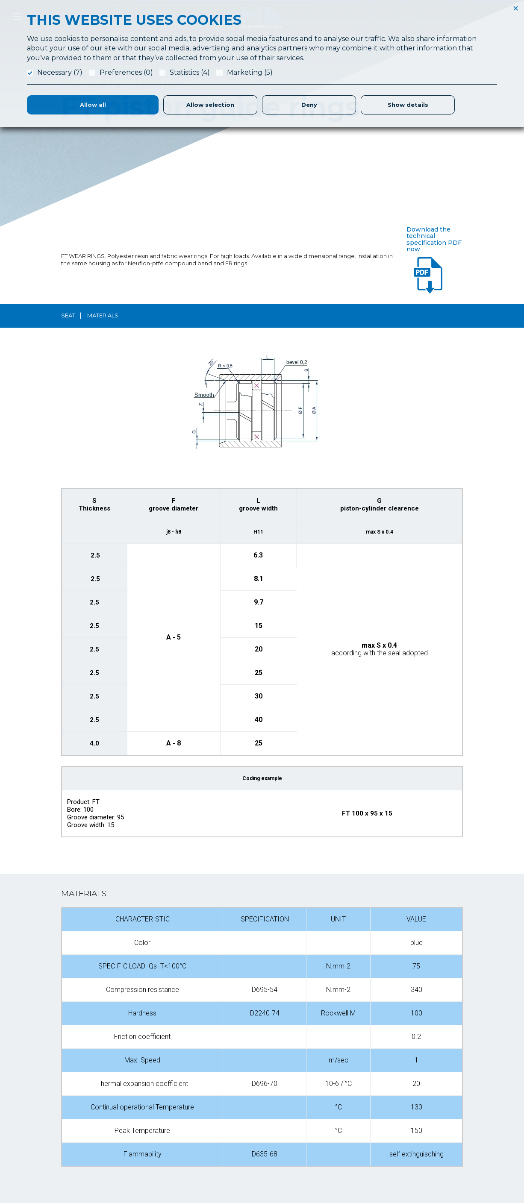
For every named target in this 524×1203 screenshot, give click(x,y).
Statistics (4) (190, 72)
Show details (408, 104)
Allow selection (210, 104)
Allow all (93, 104)
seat (68, 315)
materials (102, 315)
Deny (309, 104)
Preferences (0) (126, 72)
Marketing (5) (250, 72)
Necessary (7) (59, 72)
